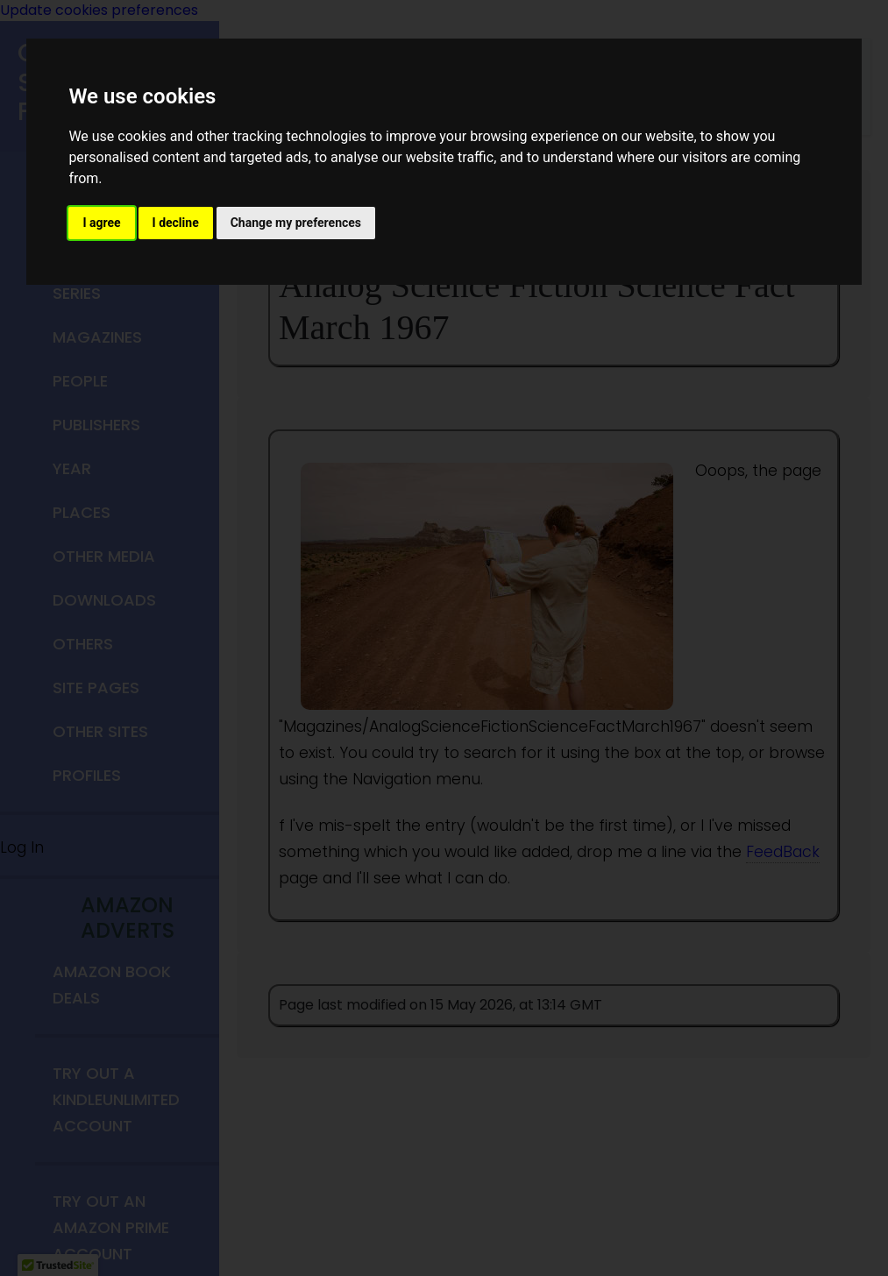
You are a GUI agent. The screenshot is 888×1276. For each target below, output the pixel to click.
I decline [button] (176, 223)
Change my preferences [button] (296, 223)
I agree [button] (101, 223)
